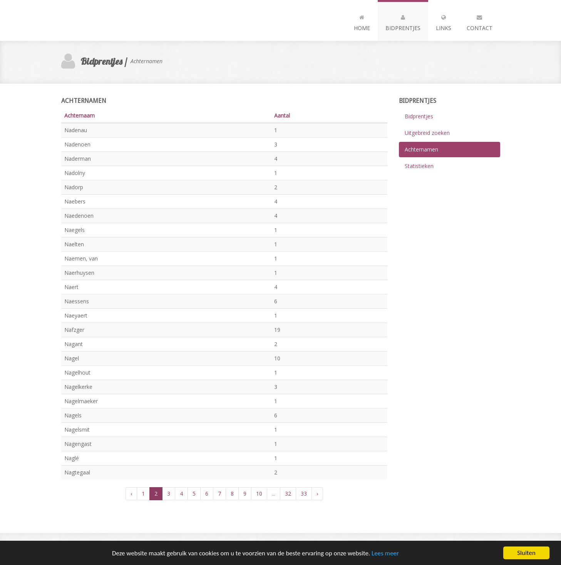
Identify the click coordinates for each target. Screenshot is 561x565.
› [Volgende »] (317, 493)
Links (443, 21)
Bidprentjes (402, 21)
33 (304, 493)
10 (259, 493)
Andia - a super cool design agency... (103, 20)
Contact (479, 21)
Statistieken (419, 166)
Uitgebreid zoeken (427, 132)
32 (288, 493)
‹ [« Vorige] (131, 493)
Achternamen (421, 149)
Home (362, 21)
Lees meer (385, 554)
